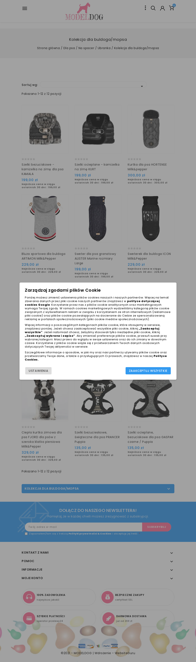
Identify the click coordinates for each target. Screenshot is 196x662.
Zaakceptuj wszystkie (148, 371)
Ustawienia (38, 371)
